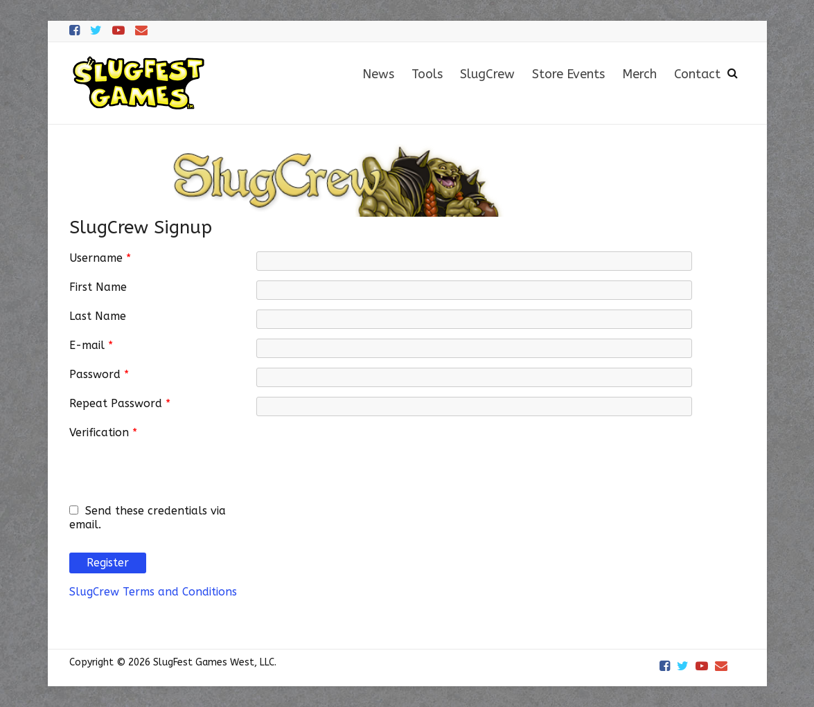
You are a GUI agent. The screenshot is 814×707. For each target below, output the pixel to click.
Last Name (97, 316)
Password (99, 374)
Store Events (568, 74)
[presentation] (361, 453)
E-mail (91, 345)
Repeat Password (119, 403)
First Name (98, 287)
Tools (427, 74)
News (378, 74)
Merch (639, 74)
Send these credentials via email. (147, 517)
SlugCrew (487, 74)
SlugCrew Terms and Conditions (153, 591)
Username (100, 258)
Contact (697, 74)
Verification (103, 432)
